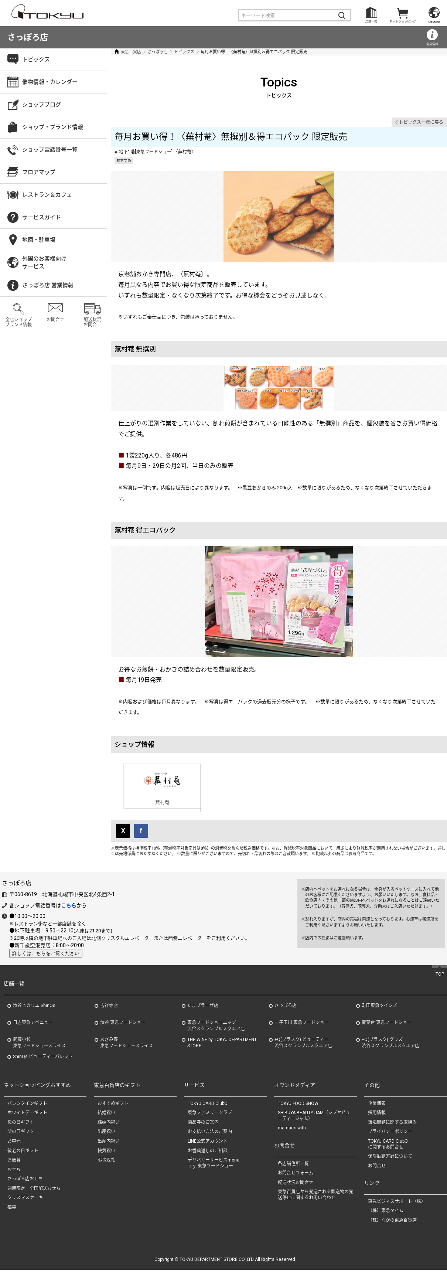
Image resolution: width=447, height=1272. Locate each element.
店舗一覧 (371, 21)
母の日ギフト (20, 1124)
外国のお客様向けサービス (44, 262)
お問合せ (55, 319)
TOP (440, 976)
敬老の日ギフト (22, 1152)
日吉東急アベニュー (33, 1024)
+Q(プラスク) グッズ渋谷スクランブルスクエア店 (390, 1044)
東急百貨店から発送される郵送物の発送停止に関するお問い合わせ (315, 1196)
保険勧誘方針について (390, 1158)
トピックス (184, 52)
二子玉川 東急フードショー (301, 1024)
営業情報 (432, 44)
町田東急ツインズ (379, 1007)
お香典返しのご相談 (208, 1152)
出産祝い (106, 1133)
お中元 (14, 1143)
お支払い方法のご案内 (210, 1133)
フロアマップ (38, 172)
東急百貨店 (131, 52)
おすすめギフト (113, 1105)
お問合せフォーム (295, 1174)
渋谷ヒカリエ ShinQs (34, 1007)
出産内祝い (109, 1143)
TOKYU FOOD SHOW (298, 1105)
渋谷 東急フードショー (123, 1024)
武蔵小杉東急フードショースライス (39, 1044)
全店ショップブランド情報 (18, 322)
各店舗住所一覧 (293, 1165)
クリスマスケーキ (25, 1200)
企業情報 (377, 1105)
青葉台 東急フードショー (387, 1024)
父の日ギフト (20, 1133)
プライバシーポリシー (390, 1133)
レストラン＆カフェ (47, 194)
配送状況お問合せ (92, 322)
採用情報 (377, 1114)
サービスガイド (41, 217)
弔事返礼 (106, 1161)
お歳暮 (14, 1161)
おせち (14, 1171)
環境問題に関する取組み (392, 1124)
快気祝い (106, 1152)
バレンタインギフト (27, 1105)
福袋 (11, 1209)
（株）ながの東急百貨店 (392, 1222)
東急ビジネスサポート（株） (397, 1203)
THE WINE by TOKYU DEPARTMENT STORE (222, 1044)
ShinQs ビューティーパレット (43, 1058)
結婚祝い (106, 1114)
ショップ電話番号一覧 (50, 149)
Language (434, 21)
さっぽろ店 (27, 37)
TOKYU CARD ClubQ (208, 1105)
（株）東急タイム (385, 1212)
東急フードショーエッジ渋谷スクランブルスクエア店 (216, 1027)
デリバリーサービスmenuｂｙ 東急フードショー (213, 1164)
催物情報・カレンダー (50, 82)
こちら (68, 907)
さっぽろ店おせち (25, 1180)
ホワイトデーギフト (27, 1114)
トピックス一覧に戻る (421, 122)
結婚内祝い (109, 1124)
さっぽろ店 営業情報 (48, 285)
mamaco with (292, 1130)
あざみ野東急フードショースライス (126, 1044)
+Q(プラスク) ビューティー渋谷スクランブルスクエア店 (303, 1044)
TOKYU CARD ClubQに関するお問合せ (388, 1146)
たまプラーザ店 (202, 1007)
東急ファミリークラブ (210, 1114)
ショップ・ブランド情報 (52, 127)
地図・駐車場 (38, 240)
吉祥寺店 (109, 1007)
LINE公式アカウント (208, 1143)
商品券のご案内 (203, 1124)
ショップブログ (41, 104)
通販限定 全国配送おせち (34, 1190)
